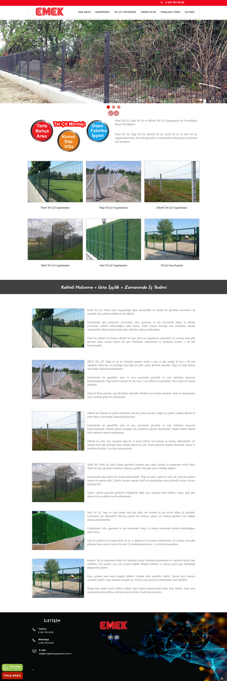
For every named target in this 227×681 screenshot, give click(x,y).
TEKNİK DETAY (148, 12)
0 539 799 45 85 (173, 3)
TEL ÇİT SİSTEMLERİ (125, 12)
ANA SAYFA (84, 12)
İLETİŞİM (189, 12)
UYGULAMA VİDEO (170, 12)
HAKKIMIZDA (102, 12)
